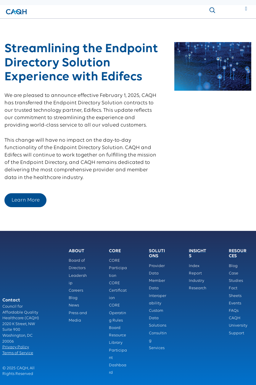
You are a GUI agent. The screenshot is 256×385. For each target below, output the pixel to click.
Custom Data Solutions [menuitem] (157, 318)
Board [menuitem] (114, 328)
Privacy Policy (15, 317)
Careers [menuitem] (76, 290)
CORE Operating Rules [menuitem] (117, 312)
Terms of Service (17, 323)
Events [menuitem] (235, 303)
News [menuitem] (74, 305)
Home (11, 25)
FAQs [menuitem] (234, 311)
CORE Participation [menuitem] (118, 268)
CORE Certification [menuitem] (118, 290)
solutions (31, 25)
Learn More (26, 200)
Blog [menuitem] (73, 298)
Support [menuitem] (236, 333)
